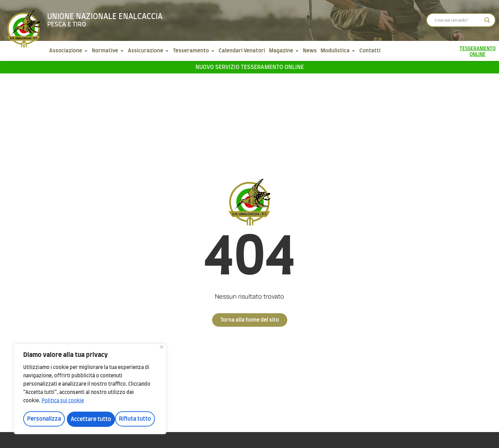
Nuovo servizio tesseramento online (249, 67)
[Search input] (458, 20)
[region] (90, 389)
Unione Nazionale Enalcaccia (105, 16)
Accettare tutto (133, 419)
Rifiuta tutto (87, 419)
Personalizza (44, 419)
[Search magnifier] (487, 20)
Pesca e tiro (66, 24)
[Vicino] (161, 348)
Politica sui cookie (63, 401)
